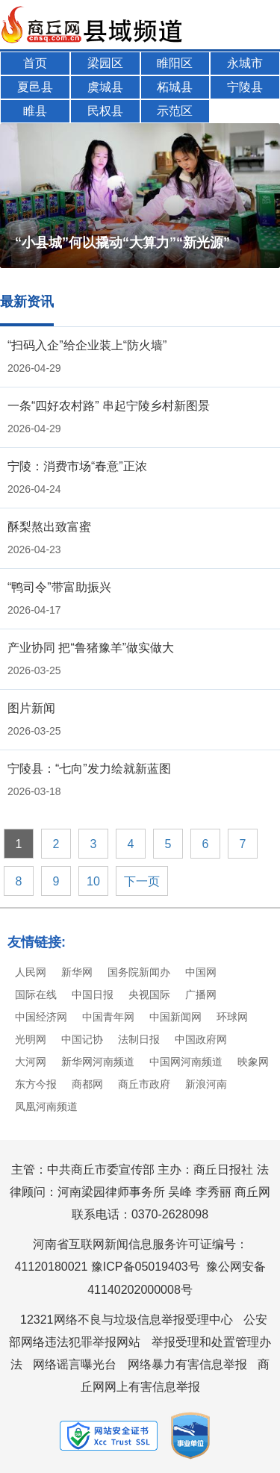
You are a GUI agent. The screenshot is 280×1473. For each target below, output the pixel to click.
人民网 (30, 972)
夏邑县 (35, 87)
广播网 (201, 994)
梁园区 (105, 63)
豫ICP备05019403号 (145, 1266)
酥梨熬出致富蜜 (49, 526)
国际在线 (36, 994)
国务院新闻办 (139, 972)
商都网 (87, 1084)
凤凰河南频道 (46, 1106)
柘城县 (175, 87)
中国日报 (92, 994)
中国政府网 (201, 1039)
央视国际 (149, 994)
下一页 (142, 881)
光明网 (30, 1039)
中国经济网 (41, 1017)
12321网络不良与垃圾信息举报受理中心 (126, 1319)
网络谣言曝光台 (74, 1364)
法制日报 (139, 1039)
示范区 (175, 111)
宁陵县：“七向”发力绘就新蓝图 (89, 768)
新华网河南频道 (97, 1062)
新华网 (77, 972)
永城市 (245, 63)
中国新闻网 (175, 1017)
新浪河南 (206, 1084)
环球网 (232, 1017)
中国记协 (82, 1039)
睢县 (35, 111)
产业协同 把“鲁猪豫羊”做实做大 (90, 647)
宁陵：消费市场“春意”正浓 (77, 466)
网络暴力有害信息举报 (187, 1364)
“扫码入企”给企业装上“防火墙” (87, 345)
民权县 (105, 111)
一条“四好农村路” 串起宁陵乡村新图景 (108, 405)
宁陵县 (245, 87)
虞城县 (105, 87)
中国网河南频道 (186, 1062)
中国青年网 (108, 1017)
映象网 (253, 1062)
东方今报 (36, 1084)
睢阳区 (175, 63)
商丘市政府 (144, 1084)
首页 (35, 63)
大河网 (30, 1062)
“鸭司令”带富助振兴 (59, 587)
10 (93, 881)
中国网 (201, 972)
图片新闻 (31, 708)
